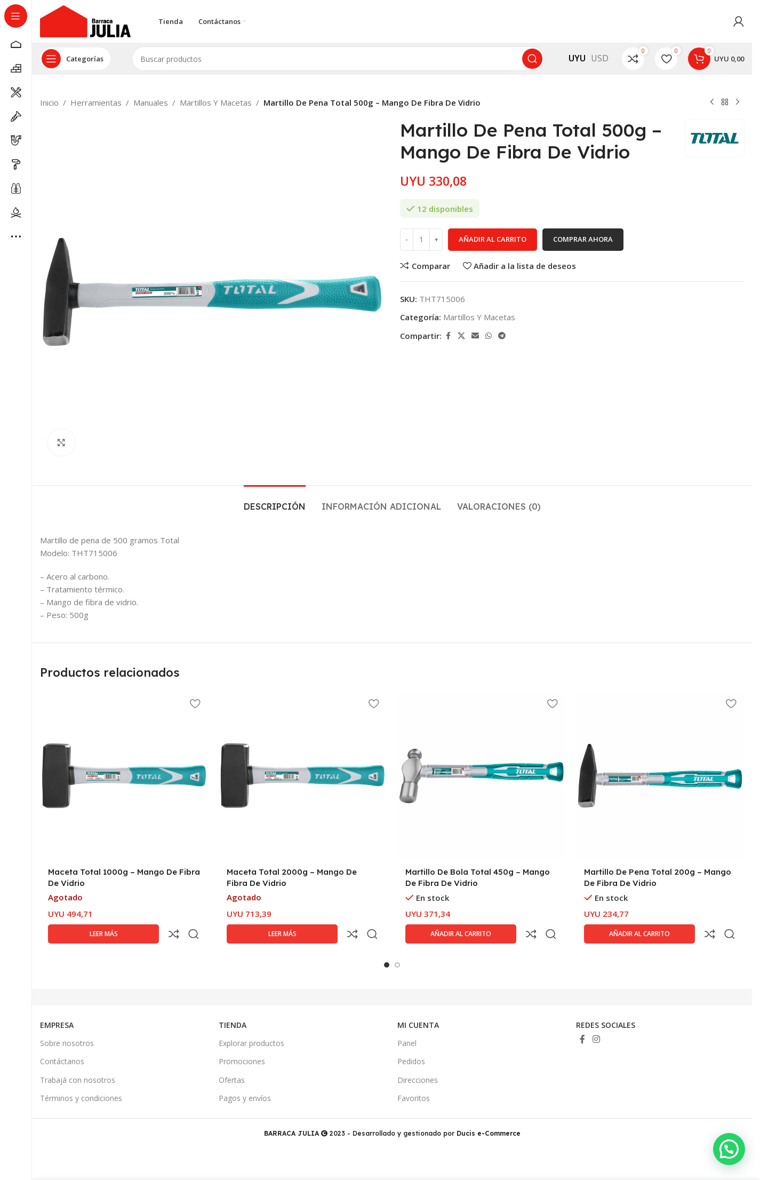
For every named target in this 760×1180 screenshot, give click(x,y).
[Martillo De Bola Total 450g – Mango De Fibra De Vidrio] (481, 776)
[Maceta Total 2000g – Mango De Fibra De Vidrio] (303, 776)
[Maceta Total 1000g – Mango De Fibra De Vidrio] (124, 776)
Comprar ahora (583, 239)
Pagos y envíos (245, 1072)
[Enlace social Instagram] (596, 1013)
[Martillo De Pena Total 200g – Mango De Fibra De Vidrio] (660, 776)
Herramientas (96, 102)
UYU (577, 58)
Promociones (242, 1036)
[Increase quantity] (436, 239)
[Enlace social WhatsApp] (488, 336)
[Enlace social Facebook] (448, 336)
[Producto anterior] (712, 102)
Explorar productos (251, 1017)
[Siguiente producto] (737, 102)
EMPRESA (57, 999)
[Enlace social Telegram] (502, 336)
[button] (729, 1149)
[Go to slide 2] (397, 939)
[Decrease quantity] (406, 239)
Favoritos (413, 1072)
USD (600, 58)
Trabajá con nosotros (77, 1054)
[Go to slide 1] (386, 939)
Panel (407, 1017)
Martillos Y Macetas (216, 102)
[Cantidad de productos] (421, 239)
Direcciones (417, 1054)
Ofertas (232, 1054)
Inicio (49, 102)
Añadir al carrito (492, 239)
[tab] (275, 501)
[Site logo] (85, 20)
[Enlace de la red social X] (461, 336)
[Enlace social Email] (475, 336)
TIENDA (232, 999)
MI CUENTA (418, 999)
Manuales (150, 102)
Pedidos (411, 1036)
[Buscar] (338, 58)
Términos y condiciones (81, 1072)
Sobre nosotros (67, 1017)
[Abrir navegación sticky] (75, 58)
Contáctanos (62, 1036)
